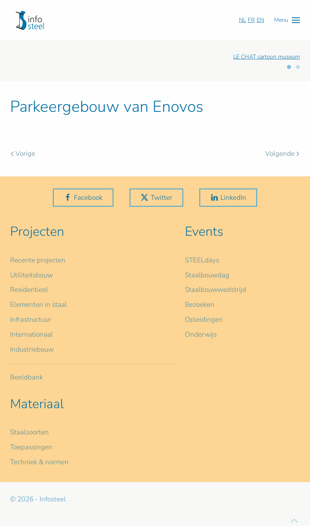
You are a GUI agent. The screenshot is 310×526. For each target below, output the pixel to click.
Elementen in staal (38, 304)
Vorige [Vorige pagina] (23, 153)
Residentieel (29, 289)
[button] (287, 20)
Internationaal (31, 334)
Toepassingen (31, 447)
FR (251, 20)
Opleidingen (204, 319)
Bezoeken (199, 304)
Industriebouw (32, 349)
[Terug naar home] (30, 20)
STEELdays (202, 260)
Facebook (83, 197)
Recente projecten (37, 260)
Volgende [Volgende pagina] (282, 153)
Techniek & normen (39, 462)
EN (260, 20)
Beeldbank (26, 377)
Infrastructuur (30, 319)
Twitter (156, 197)
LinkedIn (228, 197)
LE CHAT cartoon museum (266, 57)
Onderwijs (201, 334)
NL (242, 20)
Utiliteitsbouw (31, 275)
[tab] (289, 67)
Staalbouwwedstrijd (215, 289)
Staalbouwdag (207, 275)
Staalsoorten (29, 432)
